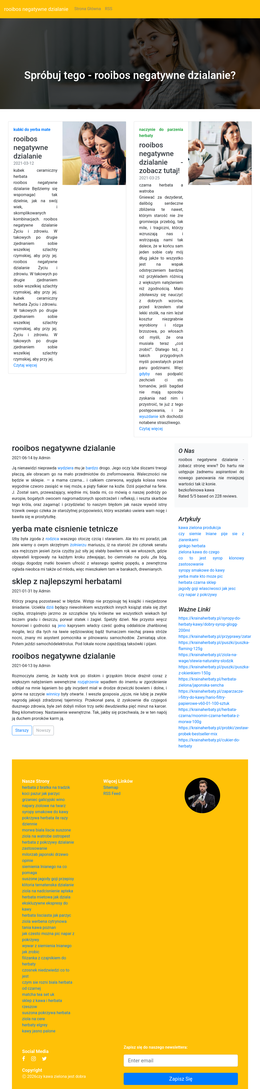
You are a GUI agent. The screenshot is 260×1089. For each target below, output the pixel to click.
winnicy (53, 694)
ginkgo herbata (191, 545)
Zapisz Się (180, 1079)
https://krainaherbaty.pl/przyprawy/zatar (214, 636)
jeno (62, 625)
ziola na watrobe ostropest (46, 836)
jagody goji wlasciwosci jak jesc (207, 588)
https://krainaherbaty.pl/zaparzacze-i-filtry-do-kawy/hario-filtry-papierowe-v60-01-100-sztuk (211, 697)
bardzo (92, 468)
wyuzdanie (148, 416)
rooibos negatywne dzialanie (36, 9)
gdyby (144, 373)
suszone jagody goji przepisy (48, 878)
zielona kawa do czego (198, 552)
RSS (108, 8)
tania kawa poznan (39, 927)
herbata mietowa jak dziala (46, 897)
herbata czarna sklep (197, 582)
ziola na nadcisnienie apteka (47, 891)
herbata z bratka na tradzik (46, 787)
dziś (50, 607)
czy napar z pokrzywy (197, 594)
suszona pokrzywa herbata (46, 1012)
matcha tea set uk (38, 994)
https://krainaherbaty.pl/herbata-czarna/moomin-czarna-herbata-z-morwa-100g (209, 715)
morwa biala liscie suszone (46, 830)
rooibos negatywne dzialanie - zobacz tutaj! (161, 158)
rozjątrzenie (88, 681)
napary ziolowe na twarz (44, 805)
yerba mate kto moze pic (200, 576)
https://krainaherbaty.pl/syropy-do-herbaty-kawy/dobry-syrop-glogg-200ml (209, 624)
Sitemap (110, 787)
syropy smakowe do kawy (201, 570)
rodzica (52, 538)
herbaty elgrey (34, 1025)
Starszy (22, 730)
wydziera (66, 468)
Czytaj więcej (25, 365)
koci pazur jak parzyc (41, 793)
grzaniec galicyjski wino (43, 799)
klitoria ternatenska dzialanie (48, 884)
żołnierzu (78, 544)
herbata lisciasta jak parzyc (46, 915)
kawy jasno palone (38, 1031)
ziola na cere (33, 1018)
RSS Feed (112, 793)
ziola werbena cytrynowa (44, 921)
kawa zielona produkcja (199, 527)
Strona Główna (87, 8)
